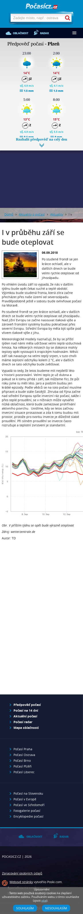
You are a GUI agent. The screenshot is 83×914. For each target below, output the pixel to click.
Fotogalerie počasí (27, 811)
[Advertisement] (41, 175)
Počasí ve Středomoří (29, 805)
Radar (44, 33)
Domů (8, 214)
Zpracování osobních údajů (22, 873)
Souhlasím (25, 908)
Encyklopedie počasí (28, 816)
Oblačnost (20, 33)
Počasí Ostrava (24, 755)
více (43, 901)
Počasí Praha (23, 749)
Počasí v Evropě (25, 799)
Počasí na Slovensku (28, 793)
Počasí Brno (22, 760)
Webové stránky (21, 882)
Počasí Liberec (24, 772)
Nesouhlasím (56, 908)
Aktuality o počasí (32, 214)
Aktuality (56, 214)
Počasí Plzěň (23, 766)
